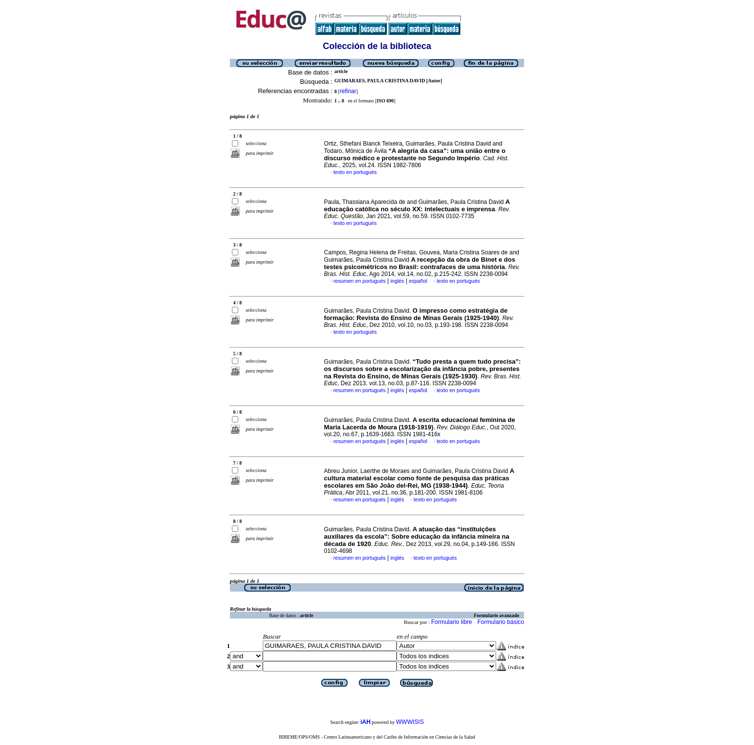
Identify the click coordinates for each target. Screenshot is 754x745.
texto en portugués (355, 172)
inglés (397, 281)
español (418, 281)
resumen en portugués (359, 281)
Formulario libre (451, 622)
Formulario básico (501, 622)
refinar (348, 91)
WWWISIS (410, 722)
